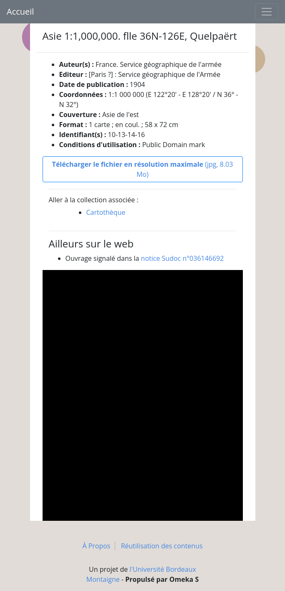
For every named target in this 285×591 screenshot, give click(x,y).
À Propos (96, 545)
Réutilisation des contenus (162, 545)
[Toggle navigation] (266, 11)
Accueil (20, 11)
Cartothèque (106, 212)
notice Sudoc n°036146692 (182, 258)
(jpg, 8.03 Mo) (142, 169)
